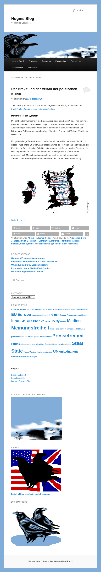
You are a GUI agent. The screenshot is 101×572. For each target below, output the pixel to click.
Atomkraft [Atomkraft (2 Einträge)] (15, 309)
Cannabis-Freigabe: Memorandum (28, 258)
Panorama (46, 61)
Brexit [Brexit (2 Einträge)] (45, 309)
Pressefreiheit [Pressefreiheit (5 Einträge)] (68, 335)
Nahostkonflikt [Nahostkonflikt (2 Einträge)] (73, 329)
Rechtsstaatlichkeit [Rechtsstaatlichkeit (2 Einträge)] (27, 344)
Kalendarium (60, 61)
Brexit (23, 241)
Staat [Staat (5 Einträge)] (78, 343)
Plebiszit (15, 244)
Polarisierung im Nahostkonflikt (27, 271)
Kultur (41, 238)
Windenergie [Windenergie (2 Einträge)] (32, 357)
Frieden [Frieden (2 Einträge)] (63, 315)
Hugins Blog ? (18, 61)
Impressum (32, 68)
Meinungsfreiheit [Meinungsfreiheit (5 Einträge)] (30, 327)
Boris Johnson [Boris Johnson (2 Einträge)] (36, 309)
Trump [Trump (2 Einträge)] (26, 352)
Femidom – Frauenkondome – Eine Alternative (34, 261)
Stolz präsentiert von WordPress (58, 561)
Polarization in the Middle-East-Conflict (30, 268)
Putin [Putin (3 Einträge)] (14, 343)
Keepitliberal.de (18, 378)
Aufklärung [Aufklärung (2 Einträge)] (24, 309)
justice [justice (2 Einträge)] (47, 321)
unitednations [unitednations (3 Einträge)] (69, 351)
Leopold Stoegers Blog (21, 381)
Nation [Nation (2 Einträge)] (82, 329)
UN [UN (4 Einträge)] (56, 351)
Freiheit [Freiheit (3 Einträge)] (54, 314)
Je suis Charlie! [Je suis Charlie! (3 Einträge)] (33, 321)
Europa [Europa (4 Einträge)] (24, 314)
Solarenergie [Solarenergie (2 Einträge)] (58, 344)
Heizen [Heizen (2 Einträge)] (84, 315)
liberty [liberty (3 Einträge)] (55, 321)
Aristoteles (75, 238)
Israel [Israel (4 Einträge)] (16, 321)
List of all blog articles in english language (30, 494)
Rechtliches (76, 61)
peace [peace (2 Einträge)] (36, 337)
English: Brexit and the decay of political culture (33, 109)
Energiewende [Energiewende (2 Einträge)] (64, 309)
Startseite (33, 61)
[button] (21, 228)
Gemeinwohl (44, 241)
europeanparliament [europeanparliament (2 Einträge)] (40, 315)
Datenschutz (17, 68)
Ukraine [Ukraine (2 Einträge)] (32, 352)
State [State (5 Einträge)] (17, 351)
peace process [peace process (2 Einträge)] (46, 337)
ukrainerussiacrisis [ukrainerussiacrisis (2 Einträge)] (44, 352)
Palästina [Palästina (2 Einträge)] (23, 337)
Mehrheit (55, 241)
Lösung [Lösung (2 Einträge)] (63, 321)
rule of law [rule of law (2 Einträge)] (40, 344)
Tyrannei (30, 244)
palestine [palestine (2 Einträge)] (15, 337)
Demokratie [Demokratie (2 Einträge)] (53, 309)
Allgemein (32, 238)
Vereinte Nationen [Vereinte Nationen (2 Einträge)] (18, 357)
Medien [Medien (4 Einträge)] (74, 321)
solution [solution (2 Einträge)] (67, 344)
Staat (22, 244)
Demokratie (32, 241)
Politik (48, 238)
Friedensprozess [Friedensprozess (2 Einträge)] (74, 315)
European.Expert (18, 375)
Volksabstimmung (43, 244)
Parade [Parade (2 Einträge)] (31, 337)
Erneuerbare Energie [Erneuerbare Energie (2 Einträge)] (79, 309)
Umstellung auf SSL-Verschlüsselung (29, 265)
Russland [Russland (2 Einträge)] (49, 344)
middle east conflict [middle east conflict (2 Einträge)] (58, 329)
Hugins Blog (22, 18)
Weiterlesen (18, 220)
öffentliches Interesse (70, 241)
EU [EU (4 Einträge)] (14, 314)
